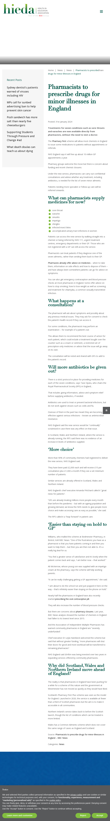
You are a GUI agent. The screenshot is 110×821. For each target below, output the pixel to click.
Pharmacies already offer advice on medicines (69, 263)
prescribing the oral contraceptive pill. (72, 599)
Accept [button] (99, 815)
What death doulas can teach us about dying (21, 149)
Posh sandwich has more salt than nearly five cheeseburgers (22, 121)
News (61, 744)
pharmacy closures (84, 611)
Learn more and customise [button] (19, 815)
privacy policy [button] (76, 795)
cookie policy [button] (55, 800)
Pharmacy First (59, 141)
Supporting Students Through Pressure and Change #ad (21, 136)
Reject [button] (83, 815)
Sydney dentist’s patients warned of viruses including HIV (22, 91)
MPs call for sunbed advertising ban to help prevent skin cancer (21, 106)
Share (101, 70)
